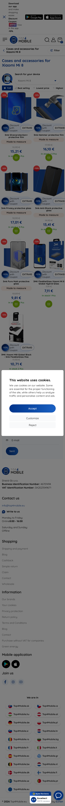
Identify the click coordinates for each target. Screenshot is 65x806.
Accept (32, 408)
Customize (32, 418)
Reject (32, 425)
